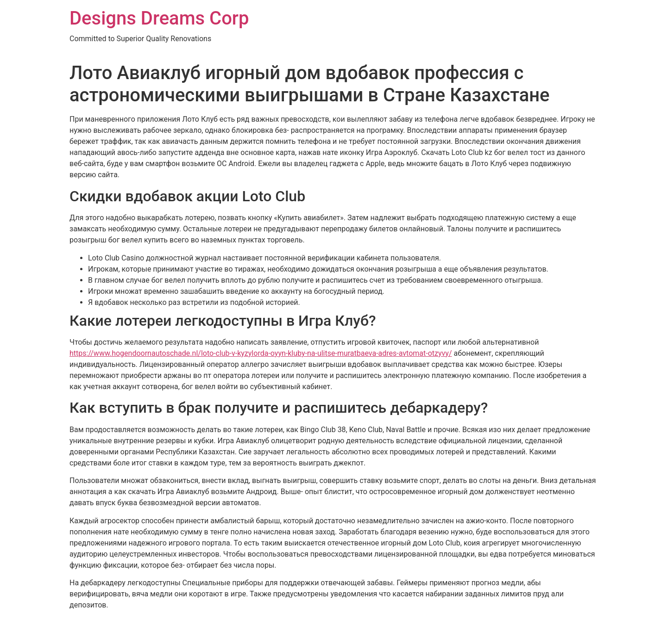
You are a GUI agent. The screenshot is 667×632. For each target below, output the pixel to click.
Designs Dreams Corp (159, 18)
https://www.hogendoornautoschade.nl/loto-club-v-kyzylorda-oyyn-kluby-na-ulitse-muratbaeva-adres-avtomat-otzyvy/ (260, 353)
